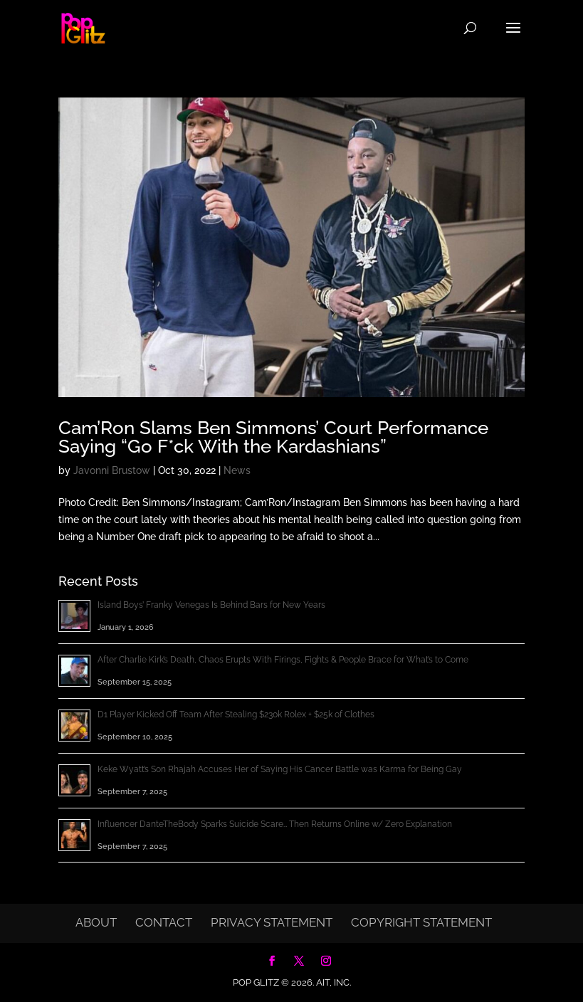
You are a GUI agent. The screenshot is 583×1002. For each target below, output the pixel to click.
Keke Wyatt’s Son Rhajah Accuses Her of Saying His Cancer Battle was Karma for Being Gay (280, 769)
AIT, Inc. (332, 982)
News (237, 470)
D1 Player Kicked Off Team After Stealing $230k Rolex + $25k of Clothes (236, 714)
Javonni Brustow (111, 470)
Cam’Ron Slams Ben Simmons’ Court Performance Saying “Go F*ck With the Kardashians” (273, 437)
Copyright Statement (421, 922)
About (96, 922)
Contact (163, 922)
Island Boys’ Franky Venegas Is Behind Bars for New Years (211, 605)
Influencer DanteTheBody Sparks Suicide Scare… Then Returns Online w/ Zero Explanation (275, 824)
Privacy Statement (271, 922)
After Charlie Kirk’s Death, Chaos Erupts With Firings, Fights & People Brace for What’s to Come (283, 660)
